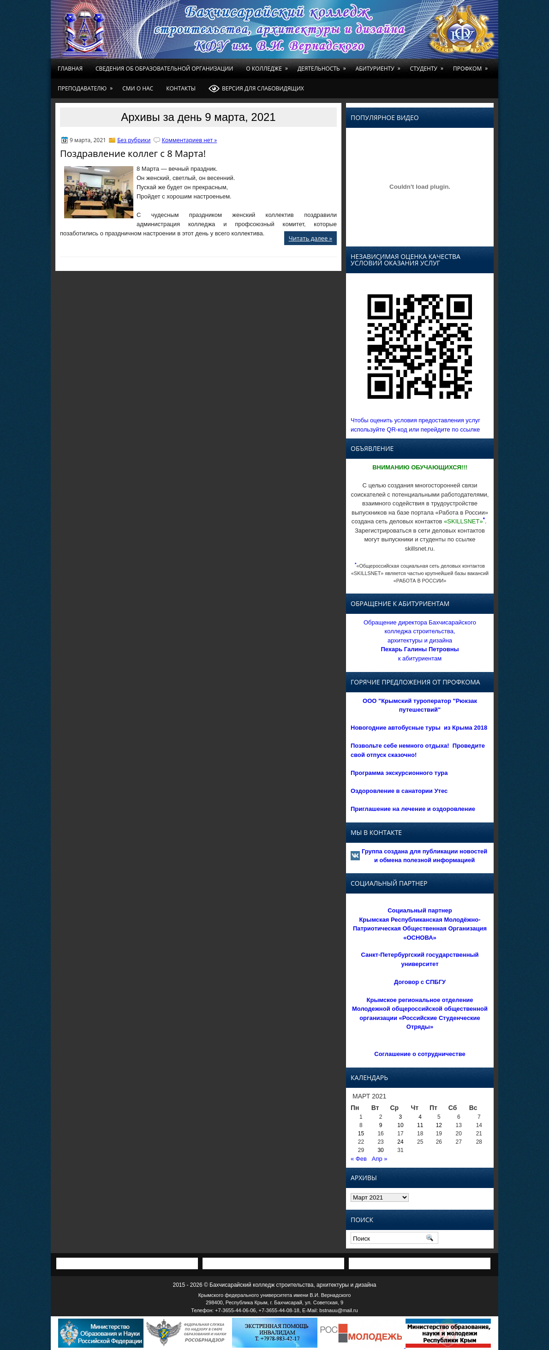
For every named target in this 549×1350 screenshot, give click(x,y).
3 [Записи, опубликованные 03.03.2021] (400, 1117)
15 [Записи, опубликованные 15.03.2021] (361, 1133)
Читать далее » (310, 238)
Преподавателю (87, 85)
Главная (70, 68)
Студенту (428, 65)
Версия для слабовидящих (256, 88)
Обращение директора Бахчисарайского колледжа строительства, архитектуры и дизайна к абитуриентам (420, 640)
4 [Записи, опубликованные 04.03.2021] (420, 1117)
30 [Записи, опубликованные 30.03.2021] (380, 1150)
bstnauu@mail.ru (338, 1310)
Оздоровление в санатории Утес (399, 790)
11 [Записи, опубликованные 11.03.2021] (420, 1125)
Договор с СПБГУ (420, 981)
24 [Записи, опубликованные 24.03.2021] (400, 1142)
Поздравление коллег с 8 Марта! (133, 153)
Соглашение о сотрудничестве (419, 1053)
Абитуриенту (380, 65)
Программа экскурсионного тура (399, 772)
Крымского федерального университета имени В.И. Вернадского (274, 1295)
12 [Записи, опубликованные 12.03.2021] (439, 1125)
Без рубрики (133, 140)
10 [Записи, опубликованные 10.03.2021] (400, 1125)
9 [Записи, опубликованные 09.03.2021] (380, 1125)
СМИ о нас (137, 88)
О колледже (268, 65)
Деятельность (323, 65)
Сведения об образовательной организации (164, 68)
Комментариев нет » (189, 140)
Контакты (181, 88)
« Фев (359, 1158)
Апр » (380, 1158)
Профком (472, 65)
